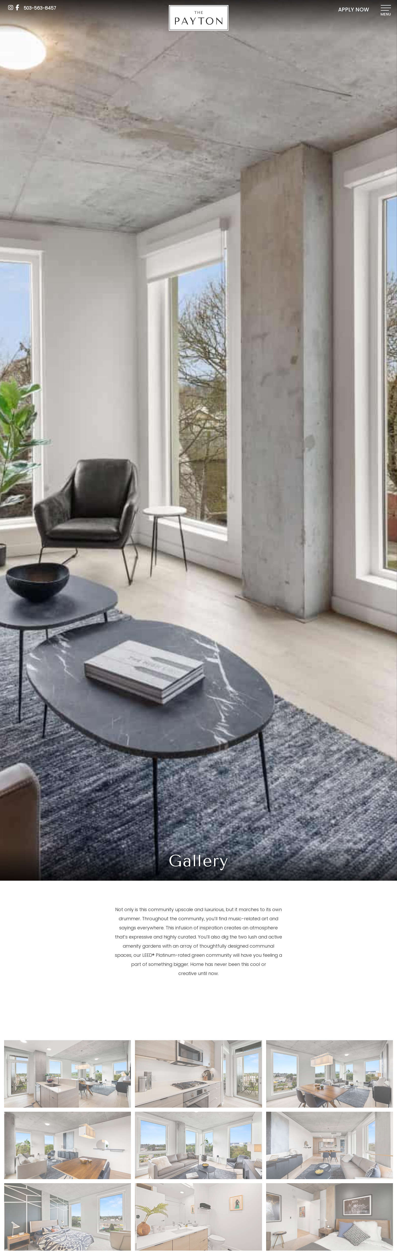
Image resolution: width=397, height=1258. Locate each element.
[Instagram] (10, 7)
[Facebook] (17, 7)
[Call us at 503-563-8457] (40, 8)
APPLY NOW (353, 10)
